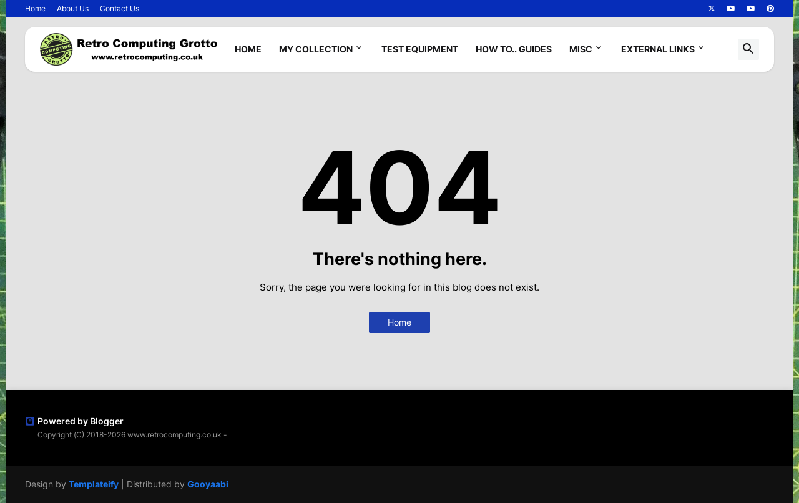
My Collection (316, 49)
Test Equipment (419, 49)
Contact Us (119, 8)
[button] (748, 49)
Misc (580, 49)
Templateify (94, 484)
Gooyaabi (207, 484)
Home (35, 8)
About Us (73, 8)
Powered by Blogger (74, 421)
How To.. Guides (514, 49)
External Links (658, 49)
